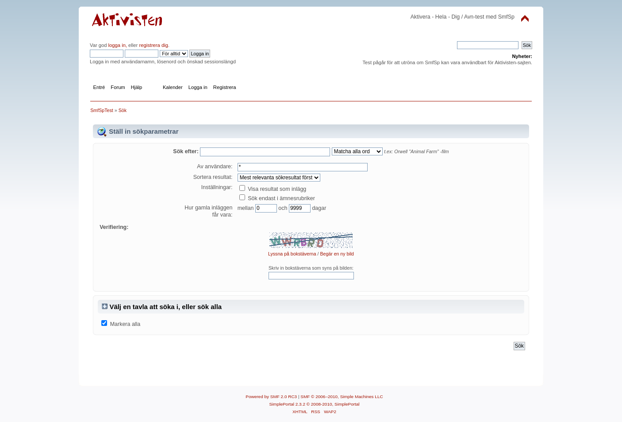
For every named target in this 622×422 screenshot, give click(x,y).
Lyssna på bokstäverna (292, 253)
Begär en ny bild (337, 253)
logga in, (117, 45)
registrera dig (153, 45)
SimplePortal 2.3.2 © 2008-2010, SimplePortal (314, 404)
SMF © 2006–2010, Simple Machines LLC (341, 396)
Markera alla (125, 324)
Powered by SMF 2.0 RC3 (271, 396)
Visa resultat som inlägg (273, 189)
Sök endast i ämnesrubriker (277, 198)
